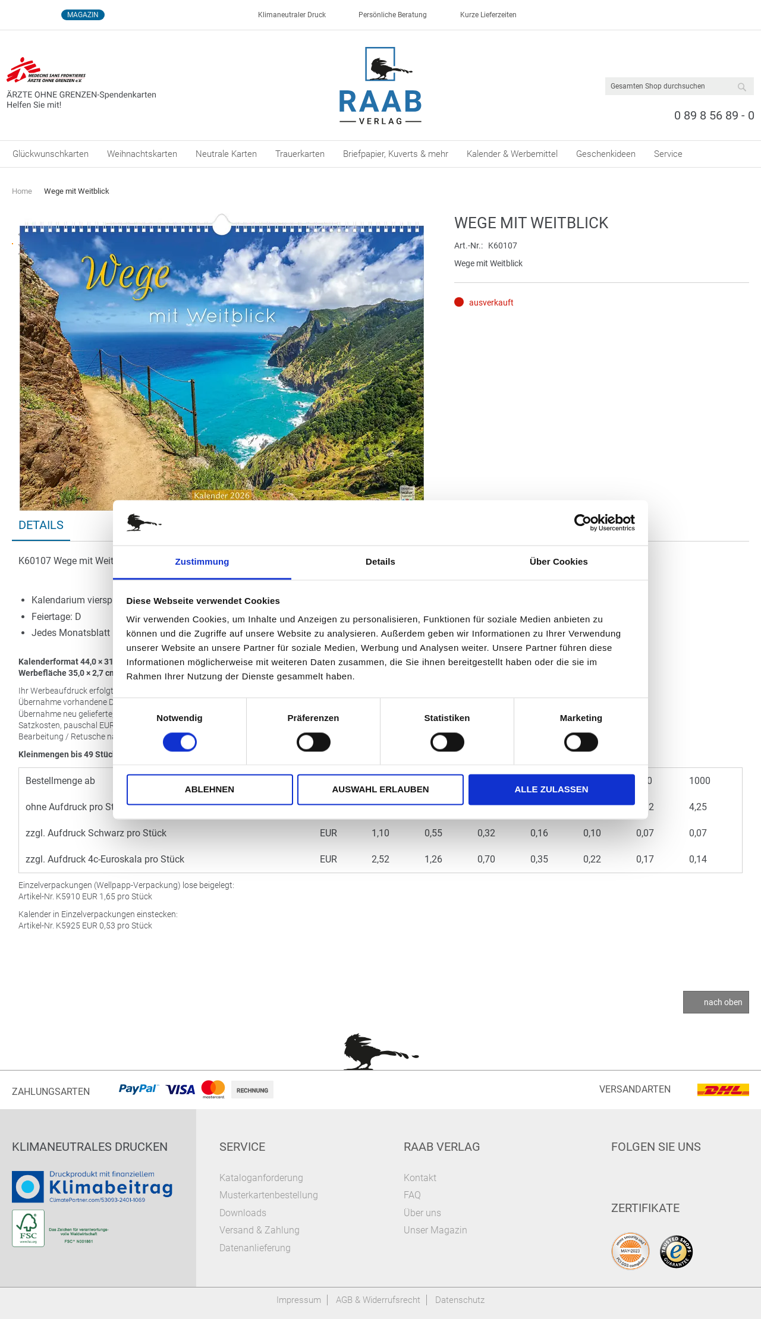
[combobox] (679, 86)
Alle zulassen (551, 790)
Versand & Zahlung (259, 1230)
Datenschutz (460, 1300)
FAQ (412, 1195)
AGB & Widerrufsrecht (378, 1300)
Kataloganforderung (261, 1177)
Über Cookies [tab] (559, 562)
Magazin (83, 15)
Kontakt (420, 1177)
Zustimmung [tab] (202, 562)
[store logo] (380, 85)
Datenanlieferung (255, 1248)
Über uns (422, 1213)
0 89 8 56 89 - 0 (714, 115)
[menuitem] (51, 154)
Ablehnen (209, 790)
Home (22, 191)
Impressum (298, 1300)
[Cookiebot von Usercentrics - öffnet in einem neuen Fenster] (583, 522)
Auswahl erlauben (380, 790)
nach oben (723, 1002)
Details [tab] (380, 562)
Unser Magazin (435, 1230)
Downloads (242, 1213)
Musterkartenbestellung (268, 1195)
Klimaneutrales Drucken (90, 1146)
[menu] (380, 154)
